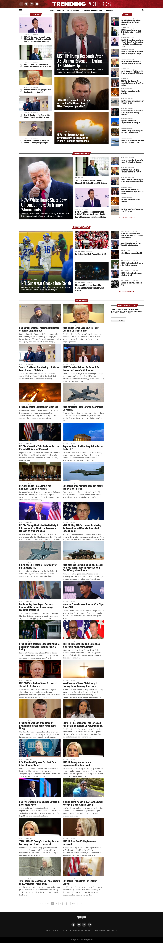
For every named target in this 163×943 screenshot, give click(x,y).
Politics (60, 10)
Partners (88, 930)
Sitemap (64, 930)
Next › (74, 904)
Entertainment (73, 10)
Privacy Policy (112, 930)
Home (52, 10)
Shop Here (109, 10)
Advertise (56, 930)
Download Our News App (92, 10)
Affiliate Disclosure (76, 930)
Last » (81, 904)
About (48, 930)
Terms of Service (99, 930)
